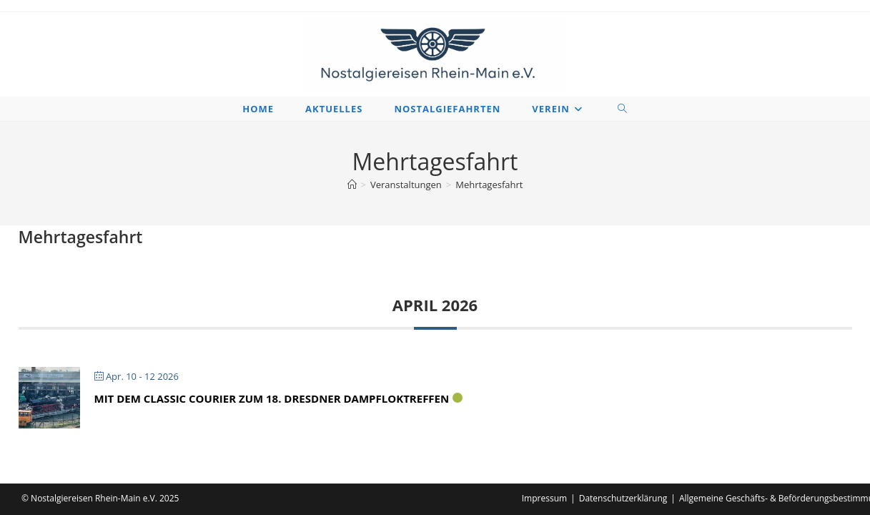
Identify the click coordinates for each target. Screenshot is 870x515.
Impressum (544, 498)
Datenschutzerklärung (623, 498)
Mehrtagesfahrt (489, 184)
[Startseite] (352, 184)
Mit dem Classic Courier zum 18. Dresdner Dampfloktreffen (272, 398)
